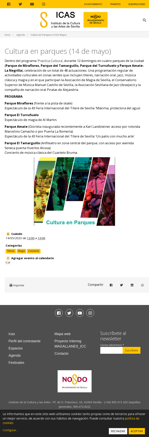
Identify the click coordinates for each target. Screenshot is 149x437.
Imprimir (17, 285)
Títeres (11, 251)
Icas (12, 334)
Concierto (33, 251)
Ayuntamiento (93, 4)
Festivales (16, 363)
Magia (21, 251)
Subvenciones (136, 4)
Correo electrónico (112, 345)
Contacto (61, 353)
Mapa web (63, 334)
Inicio (7, 34)
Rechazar (118, 431)
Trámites (115, 4)
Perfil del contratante (25, 341)
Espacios (16, 348)
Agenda (20, 34)
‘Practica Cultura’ (50, 60)
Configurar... (10, 430)
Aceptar (137, 431)
